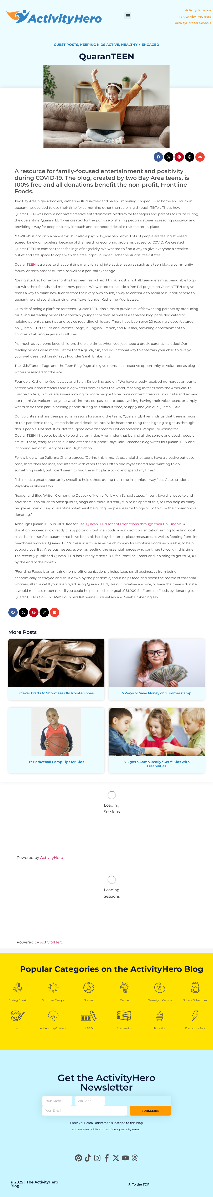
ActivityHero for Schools (193, 23)
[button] (127, 15)
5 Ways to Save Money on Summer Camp (156, 693)
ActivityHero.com (198, 10)
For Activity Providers (195, 17)
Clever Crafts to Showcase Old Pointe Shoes (56, 693)
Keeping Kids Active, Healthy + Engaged (119, 45)
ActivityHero (51, 857)
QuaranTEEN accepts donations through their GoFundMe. (134, 524)
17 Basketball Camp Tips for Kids (56, 762)
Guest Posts (66, 45)
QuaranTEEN (25, 214)
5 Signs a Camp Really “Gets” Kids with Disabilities (157, 764)
